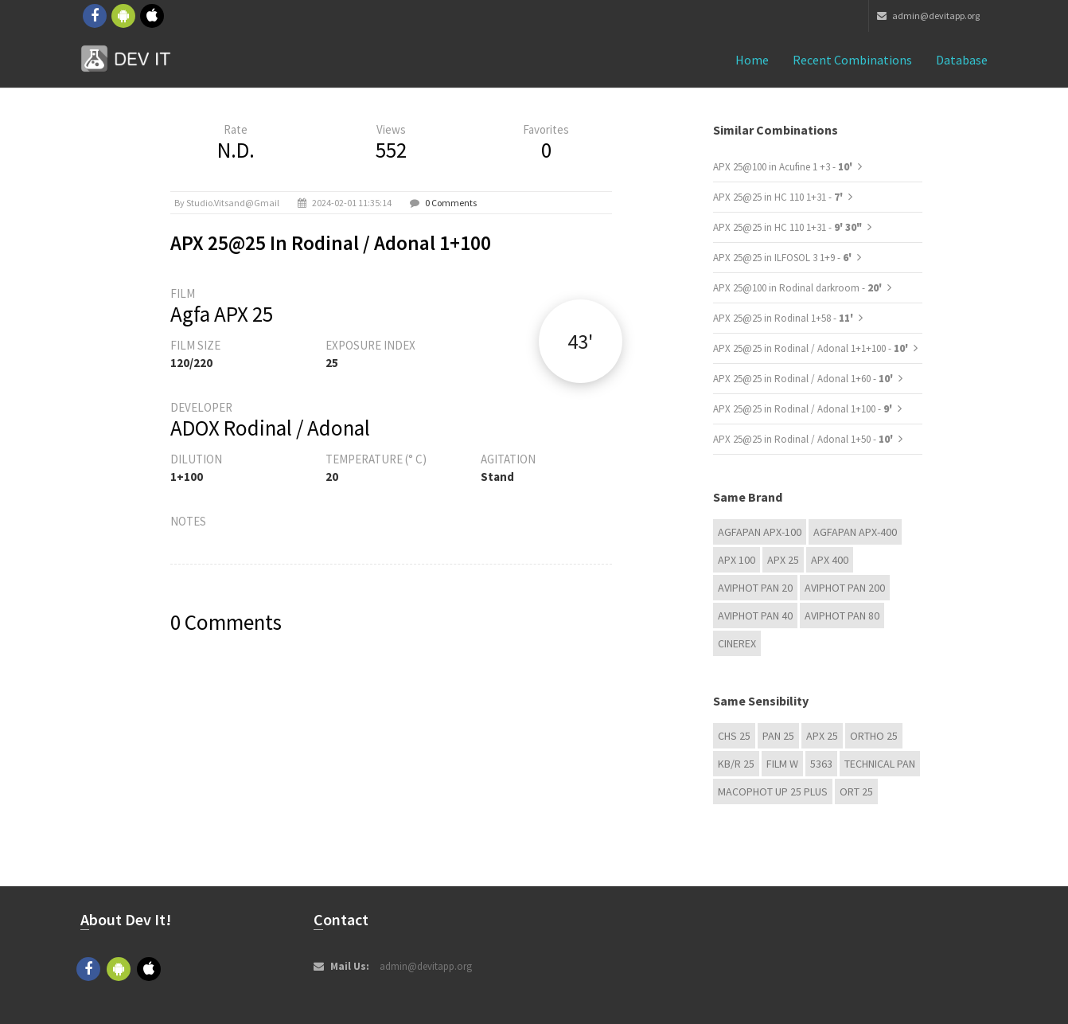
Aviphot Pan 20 (755, 587)
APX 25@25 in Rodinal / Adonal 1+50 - (804, 439)
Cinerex (737, 643)
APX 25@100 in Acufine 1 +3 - (784, 167)
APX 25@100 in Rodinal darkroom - (798, 288)
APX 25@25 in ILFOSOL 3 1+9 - (783, 257)
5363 (821, 763)
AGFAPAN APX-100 (759, 532)
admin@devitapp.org (928, 15)
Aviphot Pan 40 (755, 615)
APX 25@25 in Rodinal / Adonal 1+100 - (804, 409)
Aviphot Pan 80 (842, 615)
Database (962, 60)
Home (752, 60)
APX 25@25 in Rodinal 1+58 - (784, 318)
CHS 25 (734, 736)
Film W (782, 763)
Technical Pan (879, 763)
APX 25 (783, 560)
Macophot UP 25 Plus (773, 791)
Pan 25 (778, 736)
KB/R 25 (736, 763)
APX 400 (829, 560)
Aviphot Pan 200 (845, 587)
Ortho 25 (874, 736)
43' (580, 341)
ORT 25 (856, 791)
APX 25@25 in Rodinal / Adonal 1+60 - (804, 378)
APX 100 (736, 560)
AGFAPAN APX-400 (855, 532)
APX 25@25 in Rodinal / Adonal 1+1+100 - (811, 348)
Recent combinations (852, 60)
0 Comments (451, 203)
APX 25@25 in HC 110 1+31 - (779, 197)
